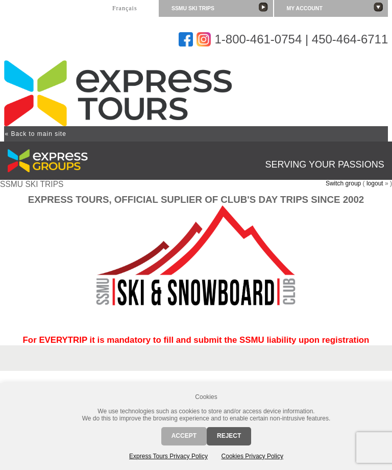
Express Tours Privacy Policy (168, 456)
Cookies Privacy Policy (252, 456)
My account (335, 7)
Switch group (343, 183)
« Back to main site (35, 133)
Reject (229, 435)
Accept (184, 435)
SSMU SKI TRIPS (220, 7)
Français (124, 8)
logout (374, 183)
